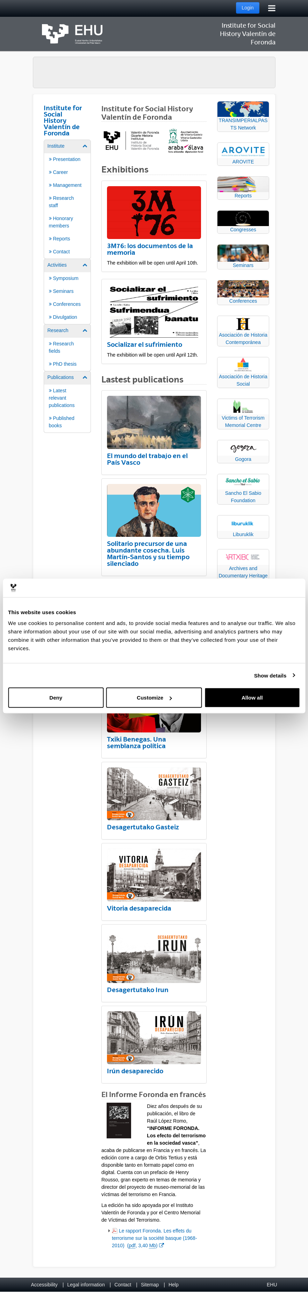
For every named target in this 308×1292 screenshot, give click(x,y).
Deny (55, 698)
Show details (270, 675)
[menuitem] (67, 199)
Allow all (252, 698)
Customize (154, 698)
